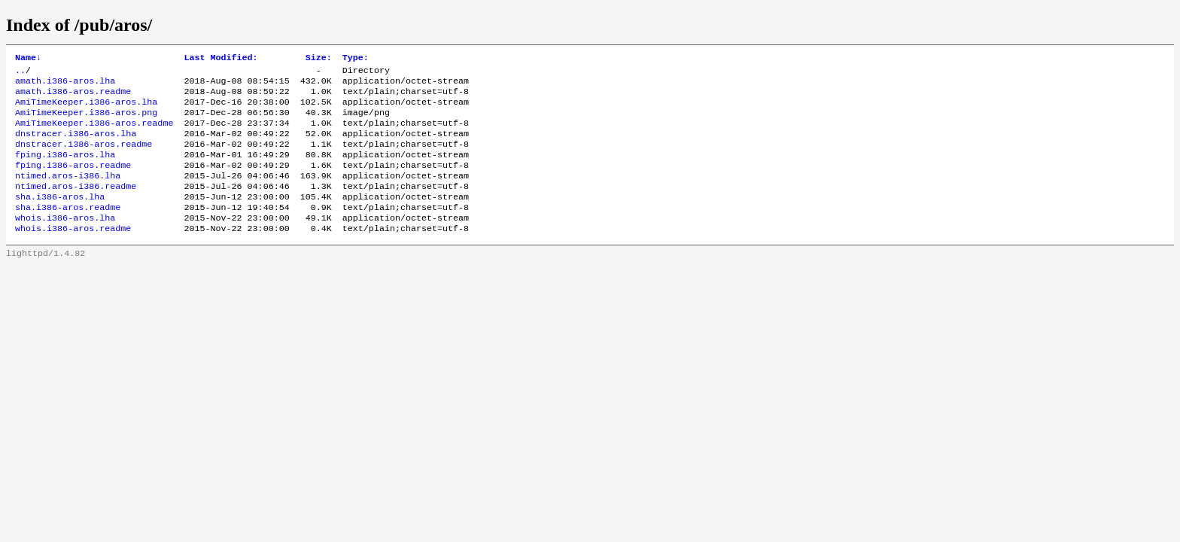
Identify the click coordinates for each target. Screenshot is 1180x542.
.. (20, 73)
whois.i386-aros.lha (65, 242)
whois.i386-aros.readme (73, 254)
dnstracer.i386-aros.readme (83, 157)
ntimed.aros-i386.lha (67, 193)
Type (355, 59)
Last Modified (220, 59)
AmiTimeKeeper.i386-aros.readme (94, 133)
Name (28, 59)
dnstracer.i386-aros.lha (75, 145)
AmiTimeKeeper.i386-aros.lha (86, 109)
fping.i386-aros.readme (73, 181)
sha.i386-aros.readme (67, 230)
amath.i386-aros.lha (65, 85)
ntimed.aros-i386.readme (75, 205)
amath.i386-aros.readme (73, 97)
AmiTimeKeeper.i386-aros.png (86, 121)
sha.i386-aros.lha (60, 218)
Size (319, 59)
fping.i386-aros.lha (65, 169)
